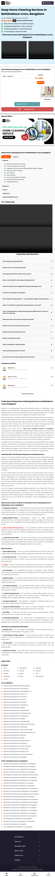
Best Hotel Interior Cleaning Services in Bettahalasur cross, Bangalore (21, 794)
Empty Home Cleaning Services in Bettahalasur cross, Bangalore (19, 816)
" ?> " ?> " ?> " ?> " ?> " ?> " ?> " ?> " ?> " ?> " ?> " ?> (18, 76)
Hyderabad (6, 670)
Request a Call (29, 109)
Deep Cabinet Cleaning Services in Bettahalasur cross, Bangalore (20, 805)
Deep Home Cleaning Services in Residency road (15, 751)
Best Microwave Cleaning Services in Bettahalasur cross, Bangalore (20, 799)
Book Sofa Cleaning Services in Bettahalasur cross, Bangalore (19, 785)
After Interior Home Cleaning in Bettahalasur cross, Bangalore (19, 821)
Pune (37, 673)
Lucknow (5, 679)
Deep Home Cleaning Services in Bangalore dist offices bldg (18, 724)
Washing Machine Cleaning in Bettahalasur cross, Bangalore (18, 796)
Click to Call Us (22, 104)
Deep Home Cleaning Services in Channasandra (15, 688)
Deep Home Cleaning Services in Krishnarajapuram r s (17, 691)
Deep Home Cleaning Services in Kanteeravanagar (16, 685)
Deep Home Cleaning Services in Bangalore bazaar (16, 740)
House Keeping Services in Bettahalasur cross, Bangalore (18, 827)
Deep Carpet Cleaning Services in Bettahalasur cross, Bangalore (19, 769)
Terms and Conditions (31, 867)
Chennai (22, 670)
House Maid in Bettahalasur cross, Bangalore (14, 824)
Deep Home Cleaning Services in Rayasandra (15, 743)
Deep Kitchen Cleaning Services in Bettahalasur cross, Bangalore (20, 777)
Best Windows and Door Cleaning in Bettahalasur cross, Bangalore (20, 788)
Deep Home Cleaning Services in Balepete (14, 707)
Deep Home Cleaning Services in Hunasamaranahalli (17, 746)
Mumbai (5, 673)
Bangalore (38, 668)
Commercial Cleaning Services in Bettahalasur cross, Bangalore (19, 813)
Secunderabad (39, 676)
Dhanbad (38, 670)
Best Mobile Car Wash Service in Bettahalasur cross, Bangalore (19, 766)
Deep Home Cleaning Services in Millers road (14, 735)
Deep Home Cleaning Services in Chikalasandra (15, 705)
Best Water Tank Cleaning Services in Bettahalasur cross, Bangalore (20, 791)
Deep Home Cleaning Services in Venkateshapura (16, 710)
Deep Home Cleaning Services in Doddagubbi (15, 757)
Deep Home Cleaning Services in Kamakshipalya (15, 716)
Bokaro (21, 676)
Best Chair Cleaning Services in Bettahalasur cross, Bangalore (19, 772)
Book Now (47, 99)
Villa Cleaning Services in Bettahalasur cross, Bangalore (17, 818)
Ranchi (5, 668)
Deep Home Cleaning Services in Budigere (14, 718)
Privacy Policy (21, 867)
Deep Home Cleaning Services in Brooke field (14, 702)
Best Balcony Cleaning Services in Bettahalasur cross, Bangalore (19, 807)
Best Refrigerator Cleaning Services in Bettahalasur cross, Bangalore (20, 774)
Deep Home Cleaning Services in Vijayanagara (15, 727)
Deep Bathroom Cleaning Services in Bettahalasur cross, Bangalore (20, 802)
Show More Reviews (27, 394)
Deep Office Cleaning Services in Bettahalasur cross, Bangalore (19, 764)
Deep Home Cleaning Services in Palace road (15, 694)
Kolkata (21, 673)
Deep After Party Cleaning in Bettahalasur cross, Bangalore (18, 783)
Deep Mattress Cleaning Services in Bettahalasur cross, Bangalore (20, 780)
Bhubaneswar (23, 668)
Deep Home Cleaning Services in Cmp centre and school (18, 754)
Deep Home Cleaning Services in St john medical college (17, 729)
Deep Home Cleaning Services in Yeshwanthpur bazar (17, 713)
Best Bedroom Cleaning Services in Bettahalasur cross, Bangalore (20, 810)
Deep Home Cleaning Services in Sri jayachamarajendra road (19, 732)
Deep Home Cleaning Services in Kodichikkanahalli (16, 721)
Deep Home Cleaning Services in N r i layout (14, 699)
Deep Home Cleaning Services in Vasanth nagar (15, 749)
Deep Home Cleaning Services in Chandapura (15, 696)
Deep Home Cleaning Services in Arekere (13, 738)
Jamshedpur (6, 676)
